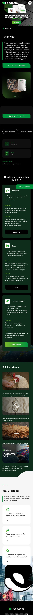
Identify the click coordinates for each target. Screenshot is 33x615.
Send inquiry (16, 345)
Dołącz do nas (24, 187)
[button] (16, 514)
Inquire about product (17, 66)
